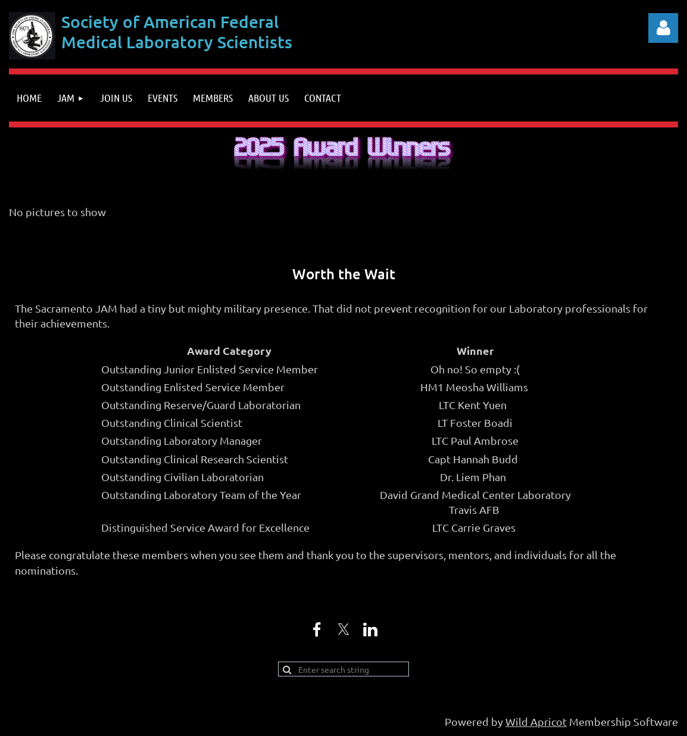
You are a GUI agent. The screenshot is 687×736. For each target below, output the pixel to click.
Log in (663, 28)
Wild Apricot (536, 721)
